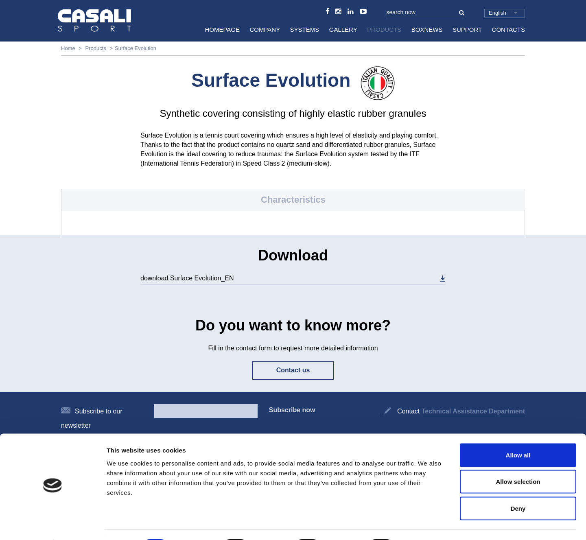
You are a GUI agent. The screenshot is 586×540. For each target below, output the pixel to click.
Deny (518, 486)
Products (384, 29)
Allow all (518, 433)
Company (264, 29)
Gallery (343, 29)
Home (68, 48)
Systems (304, 29)
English (497, 13)
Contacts (508, 29)
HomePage (222, 29)
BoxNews (427, 29)
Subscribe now (292, 410)
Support (467, 29)
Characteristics (293, 200)
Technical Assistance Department (473, 411)
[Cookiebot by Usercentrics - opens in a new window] (52, 524)
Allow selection (518, 460)
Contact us (293, 370)
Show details (427, 523)
